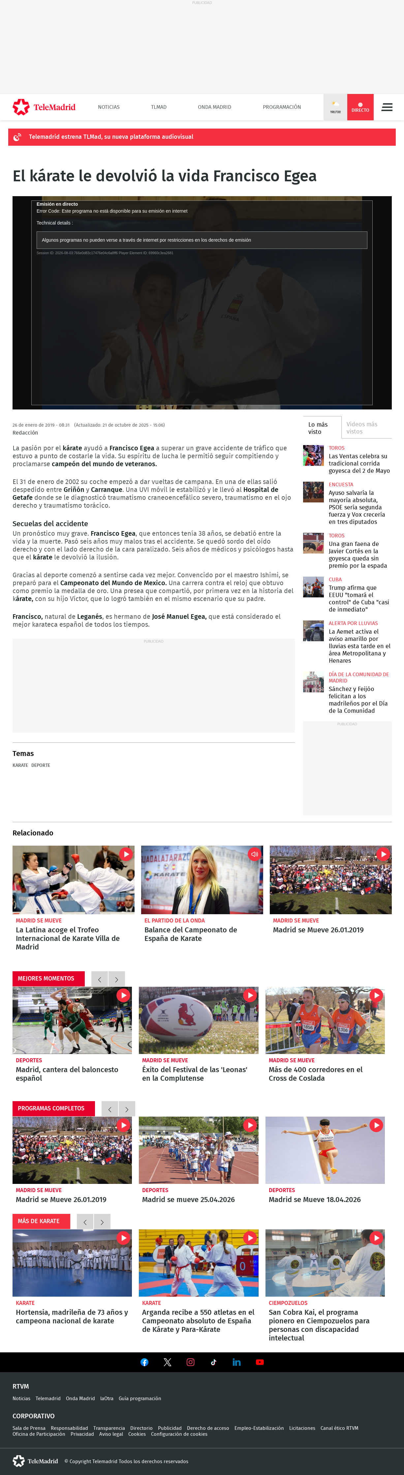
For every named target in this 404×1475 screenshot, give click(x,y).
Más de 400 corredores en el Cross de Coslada (325, 1020)
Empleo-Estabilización (259, 1428)
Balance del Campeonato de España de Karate (202, 880)
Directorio (141, 1428)
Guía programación (140, 1398)
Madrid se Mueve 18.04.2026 (325, 1150)
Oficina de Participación (39, 1434)
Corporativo (34, 1416)
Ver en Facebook (144, 1363)
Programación (282, 107)
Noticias (109, 107)
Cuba (335, 579)
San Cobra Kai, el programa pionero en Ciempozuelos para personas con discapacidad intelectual (325, 1263)
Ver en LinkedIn (236, 1362)
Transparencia (109, 1428)
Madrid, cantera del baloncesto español (72, 1020)
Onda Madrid (214, 107)
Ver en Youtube (259, 1362)
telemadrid (35, 1461)
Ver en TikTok (213, 1363)
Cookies (137, 1434)
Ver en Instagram (190, 1362)
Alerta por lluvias (353, 623)
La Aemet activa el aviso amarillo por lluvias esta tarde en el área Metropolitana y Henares (313, 630)
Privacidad (82, 1434)
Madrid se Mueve (39, 920)
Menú (387, 107)
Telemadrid (48, 1398)
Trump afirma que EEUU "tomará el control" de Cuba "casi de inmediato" (313, 587)
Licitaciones (302, 1428)
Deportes (29, 1060)
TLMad (159, 107)
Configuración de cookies (179, 1434)
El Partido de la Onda (174, 920)
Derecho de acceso (208, 1428)
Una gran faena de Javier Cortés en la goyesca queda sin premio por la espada (313, 543)
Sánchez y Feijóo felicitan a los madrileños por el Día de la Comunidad (313, 682)
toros (337, 448)
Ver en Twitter (167, 1363)
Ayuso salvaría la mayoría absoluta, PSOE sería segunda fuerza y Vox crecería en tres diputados (313, 492)
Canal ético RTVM (339, 1428)
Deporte (40, 765)
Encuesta (341, 484)
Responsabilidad (69, 1428)
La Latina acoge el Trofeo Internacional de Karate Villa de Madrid (74, 880)
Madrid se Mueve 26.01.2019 (331, 880)
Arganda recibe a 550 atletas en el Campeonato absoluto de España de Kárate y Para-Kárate (199, 1263)
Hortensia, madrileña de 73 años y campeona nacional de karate (72, 1263)
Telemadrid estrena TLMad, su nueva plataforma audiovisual (111, 137)
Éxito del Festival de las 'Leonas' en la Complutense (199, 1020)
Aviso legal (111, 1434)
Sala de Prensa (29, 1428)
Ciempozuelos (288, 1303)
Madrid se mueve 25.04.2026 (199, 1150)
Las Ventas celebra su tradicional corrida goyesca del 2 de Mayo (313, 455)
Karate (20, 765)
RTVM (21, 1386)
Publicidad (170, 1428)
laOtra (106, 1398)
